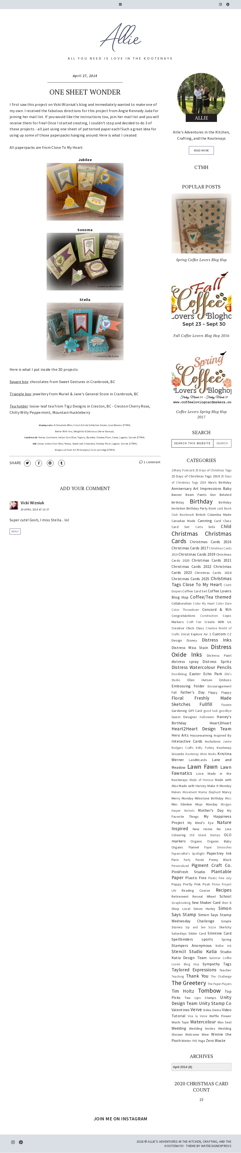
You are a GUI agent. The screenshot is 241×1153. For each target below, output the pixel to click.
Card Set (181, 527)
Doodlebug (179, 674)
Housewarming (201, 735)
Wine (205, 1034)
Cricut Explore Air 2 (196, 634)
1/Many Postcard (183, 470)
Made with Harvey (192, 786)
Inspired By (222, 735)
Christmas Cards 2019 (197, 554)
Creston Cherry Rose (131, 406)
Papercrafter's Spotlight (188, 853)
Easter (195, 673)
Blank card (216, 508)
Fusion (226, 705)
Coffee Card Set (194, 591)
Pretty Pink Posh (196, 884)
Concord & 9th (216, 609)
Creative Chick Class (188, 628)
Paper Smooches (217, 847)
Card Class (222, 521)
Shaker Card (210, 902)
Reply (15, 531)
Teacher (225, 970)
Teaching (178, 976)
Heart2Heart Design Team (201, 729)
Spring (226, 939)
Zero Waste (215, 1040)
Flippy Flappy (219, 692)
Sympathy (211, 963)
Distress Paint (219, 655)
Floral (178, 698)
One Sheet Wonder (85, 92)
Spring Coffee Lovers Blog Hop (201, 259)
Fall (174, 692)
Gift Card (195, 711)
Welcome (192, 1034)
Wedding (179, 1028)
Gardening (179, 711)
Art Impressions (207, 488)
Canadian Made (184, 521)
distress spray (185, 661)
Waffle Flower (220, 1016)
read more (201, 150)
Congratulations (184, 615)
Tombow (209, 990)
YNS (194, 1041)
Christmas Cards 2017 (190, 548)
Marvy (226, 792)
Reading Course (196, 890)
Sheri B (226, 903)
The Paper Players (219, 984)
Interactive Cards (187, 741)
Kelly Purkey (205, 748)
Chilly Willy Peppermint (30, 412)
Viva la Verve (197, 1016)
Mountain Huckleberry (71, 412)
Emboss (225, 680)
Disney (192, 640)
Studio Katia (203, 951)
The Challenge (221, 976)
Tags (227, 963)
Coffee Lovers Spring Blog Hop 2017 (201, 414)
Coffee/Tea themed (210, 597)
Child (226, 526)
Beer (213, 495)
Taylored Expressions (194, 970)
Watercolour (203, 1022)
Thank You (197, 976)
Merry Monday (182, 798)
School (225, 896)
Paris (175, 860)
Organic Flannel (185, 847)
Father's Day (192, 692)
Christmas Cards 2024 (213, 572)
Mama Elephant (209, 792)
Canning (205, 520)
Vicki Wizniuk (65, 104)
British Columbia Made (213, 514)
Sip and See (195, 927)
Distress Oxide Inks (201, 650)
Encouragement (219, 686)
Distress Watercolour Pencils (201, 667)
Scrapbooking (181, 903)
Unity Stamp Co (215, 1003)
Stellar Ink (223, 946)
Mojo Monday (206, 804)
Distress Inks (216, 640)
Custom (219, 633)
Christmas (185, 533)
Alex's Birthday (219, 482)
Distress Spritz (217, 661)
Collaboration (182, 603)
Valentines (181, 1009)
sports (207, 939)
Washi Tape (180, 1022)
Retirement (180, 896)
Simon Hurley (204, 909)
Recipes (223, 890)
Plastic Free (195, 877)
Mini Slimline (182, 804)
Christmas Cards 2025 (191, 578)
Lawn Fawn (202, 766)
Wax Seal (224, 1022)
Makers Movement (184, 792)
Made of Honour (202, 780)
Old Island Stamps (205, 835)
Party (187, 860)
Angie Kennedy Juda (135, 110)
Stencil (179, 951)
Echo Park (212, 673)
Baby (227, 488)
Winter (186, 1041)
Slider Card (197, 933)
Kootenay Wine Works (200, 754)
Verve (196, 1009)
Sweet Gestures (72, 381)
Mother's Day (210, 810)
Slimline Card (219, 933)
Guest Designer (184, 717)
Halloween (207, 717)
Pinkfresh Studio (188, 871)
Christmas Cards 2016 (210, 541)
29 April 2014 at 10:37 (35, 509)
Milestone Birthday (209, 798)
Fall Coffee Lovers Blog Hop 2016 (201, 335)
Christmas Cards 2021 (211, 560)
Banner (177, 494)
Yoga (201, 1041)
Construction (209, 616)
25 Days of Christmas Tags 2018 (196, 476)
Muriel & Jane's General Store (84, 393)
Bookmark (187, 514)
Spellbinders (182, 939)
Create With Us (217, 622)
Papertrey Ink (219, 853)
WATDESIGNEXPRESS (216, 1146)
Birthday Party (197, 508)
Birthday (201, 501)
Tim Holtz (183, 991)
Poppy (176, 884)
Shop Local (181, 909)
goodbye (225, 711)
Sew (195, 902)
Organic (196, 841)
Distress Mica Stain (190, 647)
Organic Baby (219, 841)
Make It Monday (219, 786)
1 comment (149, 462)
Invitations (213, 741)
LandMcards (198, 760)
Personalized (180, 866)
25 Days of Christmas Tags (213, 470)
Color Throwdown (185, 610)
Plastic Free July (219, 878)
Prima (216, 884)
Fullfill (205, 704)
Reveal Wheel (204, 896)
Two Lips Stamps (200, 998)
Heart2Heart (220, 723)
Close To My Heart (202, 584)
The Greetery (189, 983)
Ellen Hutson (199, 680)
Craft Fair (194, 622)
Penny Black (220, 860)
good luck (211, 711)
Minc (228, 798)
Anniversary (182, 488)
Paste (200, 860)
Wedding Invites (202, 1028)
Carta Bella (205, 527)
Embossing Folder (188, 686)
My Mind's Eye (201, 823)
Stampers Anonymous (192, 945)
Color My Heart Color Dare (212, 603)
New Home (203, 829)
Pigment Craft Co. (211, 865)
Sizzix (212, 927)
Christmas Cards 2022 (191, 566)
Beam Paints (196, 494)
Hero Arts (180, 735)
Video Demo (212, 1010)
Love (200, 773)
